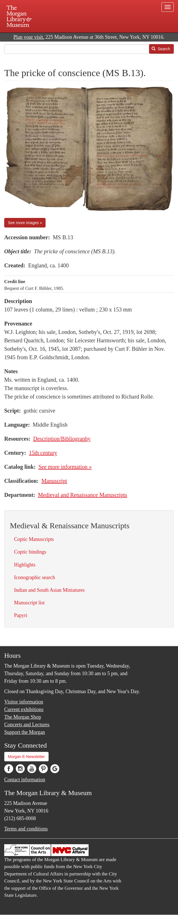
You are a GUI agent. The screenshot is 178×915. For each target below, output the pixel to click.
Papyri (20, 615)
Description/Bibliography (62, 439)
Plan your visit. (28, 37)
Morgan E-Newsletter (26, 756)
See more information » (65, 467)
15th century (43, 453)
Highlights (24, 565)
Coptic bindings (30, 552)
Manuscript (54, 481)
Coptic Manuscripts (34, 539)
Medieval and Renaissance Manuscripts (82, 495)
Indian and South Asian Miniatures (49, 590)
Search (161, 49)
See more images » (25, 222)
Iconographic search (34, 577)
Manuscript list (29, 603)
